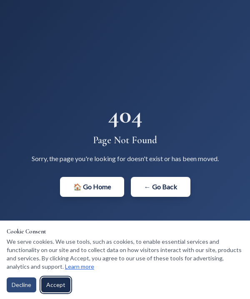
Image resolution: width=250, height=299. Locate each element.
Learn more (79, 266)
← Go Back (160, 187)
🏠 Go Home (92, 187)
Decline (21, 284)
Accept (55, 284)
